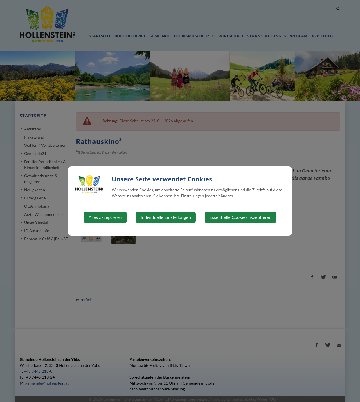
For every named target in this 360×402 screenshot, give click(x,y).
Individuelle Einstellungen (166, 217)
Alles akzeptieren (105, 217)
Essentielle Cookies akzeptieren (240, 217)
